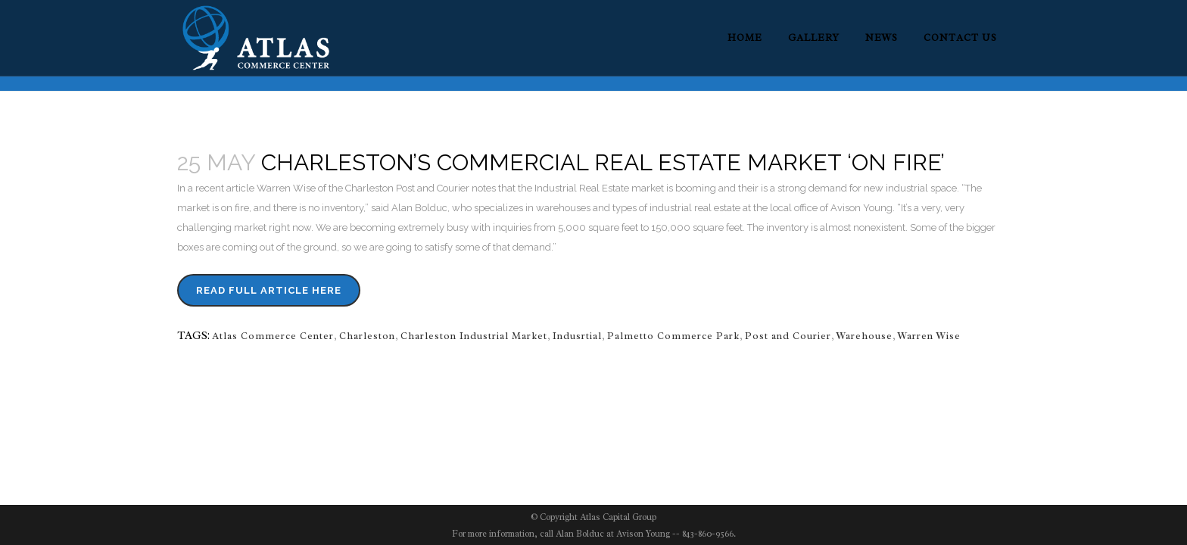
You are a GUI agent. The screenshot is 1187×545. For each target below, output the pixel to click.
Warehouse (865, 335)
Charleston (367, 335)
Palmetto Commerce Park (673, 335)
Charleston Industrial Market (473, 335)
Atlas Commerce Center (273, 335)
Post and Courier (788, 335)
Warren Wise (929, 335)
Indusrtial (577, 335)
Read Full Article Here (268, 290)
